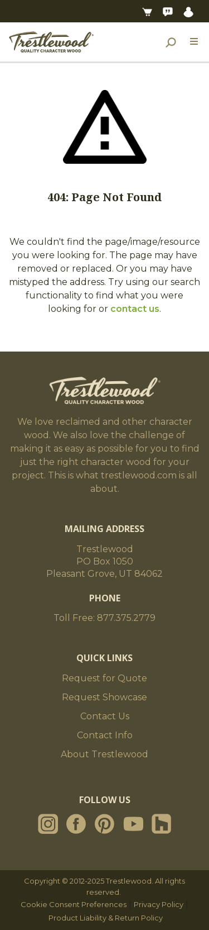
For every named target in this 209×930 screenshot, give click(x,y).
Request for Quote (104, 678)
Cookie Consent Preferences (74, 904)
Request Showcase (104, 697)
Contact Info (105, 735)
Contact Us (104, 716)
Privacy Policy (158, 904)
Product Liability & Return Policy (105, 917)
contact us (134, 308)
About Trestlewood (104, 754)
